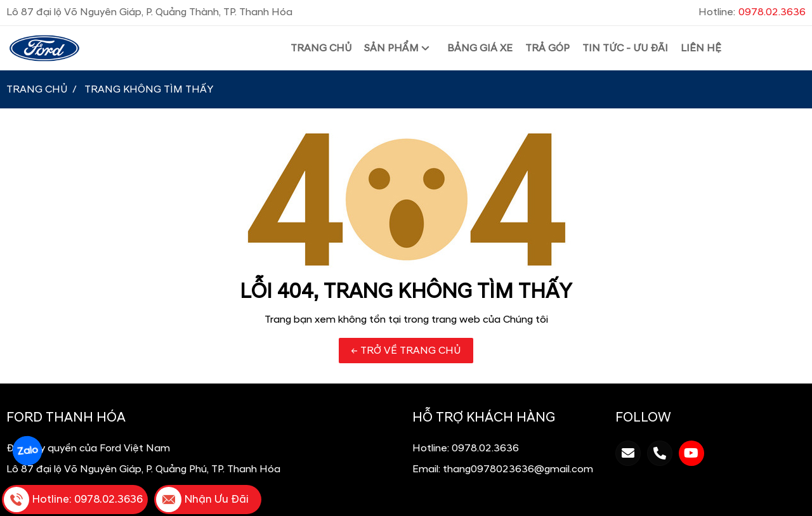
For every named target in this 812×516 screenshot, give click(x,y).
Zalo (27, 451)
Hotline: (752, 12)
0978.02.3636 (485, 448)
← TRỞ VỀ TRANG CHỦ (406, 350)
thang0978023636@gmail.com (518, 469)
